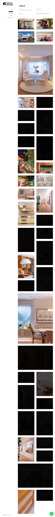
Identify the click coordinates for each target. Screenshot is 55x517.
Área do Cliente (9, 17)
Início (11, 9)
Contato (11, 15)
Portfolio (10, 11)
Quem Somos (10, 13)
